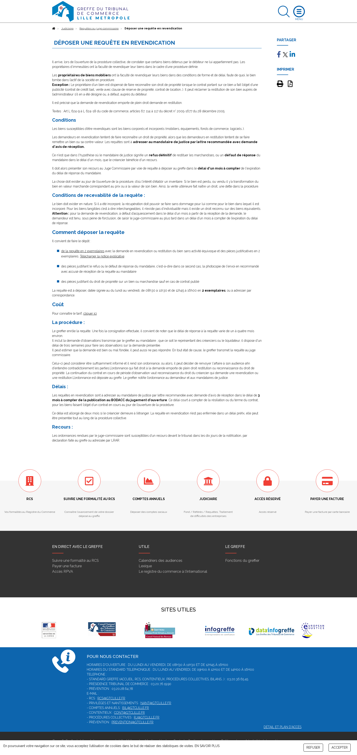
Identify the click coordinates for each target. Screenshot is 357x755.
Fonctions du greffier (242, 560)
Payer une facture (67, 566)
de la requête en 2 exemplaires (82, 251)
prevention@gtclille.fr (132, 722)
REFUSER (313, 747)
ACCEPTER (340, 747)
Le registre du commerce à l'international (173, 571)
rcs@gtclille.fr (111, 698)
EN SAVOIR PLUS (207, 746)
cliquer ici (90, 313)
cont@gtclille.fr (129, 712)
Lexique (145, 566)
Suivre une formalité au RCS (75, 560)
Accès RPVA (62, 571)
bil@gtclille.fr (135, 708)
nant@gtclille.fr (155, 703)
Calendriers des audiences (160, 560)
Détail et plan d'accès (282, 727)
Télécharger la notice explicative (102, 256)
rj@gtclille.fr (146, 717)
